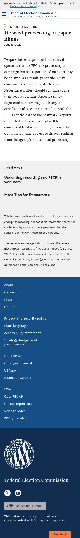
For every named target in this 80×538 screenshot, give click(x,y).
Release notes (15, 411)
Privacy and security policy (25, 318)
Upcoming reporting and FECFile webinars (32, 179)
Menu (4, 14)
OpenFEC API (14, 396)
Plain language (16, 326)
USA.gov (10, 370)
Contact (10, 307)
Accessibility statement (22, 333)
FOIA (7, 389)
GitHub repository (18, 404)
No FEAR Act (13, 356)
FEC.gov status (15, 418)
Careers (10, 292)
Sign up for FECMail (28, 506)
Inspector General (18, 378)
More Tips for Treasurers (25, 195)
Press (8, 300)
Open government (18, 363)
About (8, 285)
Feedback (60, 534)
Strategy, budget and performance (20, 342)
